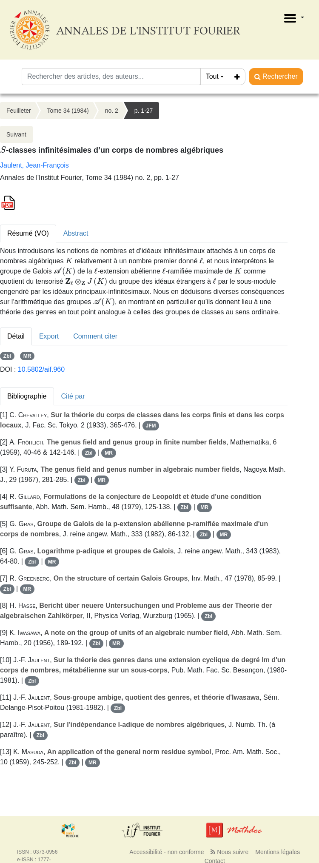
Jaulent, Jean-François (34, 165)
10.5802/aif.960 (41, 369)
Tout (212, 76)
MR (27, 356)
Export (49, 336)
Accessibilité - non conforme (166, 852)
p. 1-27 (143, 110)
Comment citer (95, 336)
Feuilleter (18, 110)
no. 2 (111, 110)
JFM (150, 426)
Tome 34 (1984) (68, 110)
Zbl (7, 356)
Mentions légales (277, 852)
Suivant (16, 134)
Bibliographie (27, 396)
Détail (16, 336)
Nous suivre (229, 852)
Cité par (73, 396)
